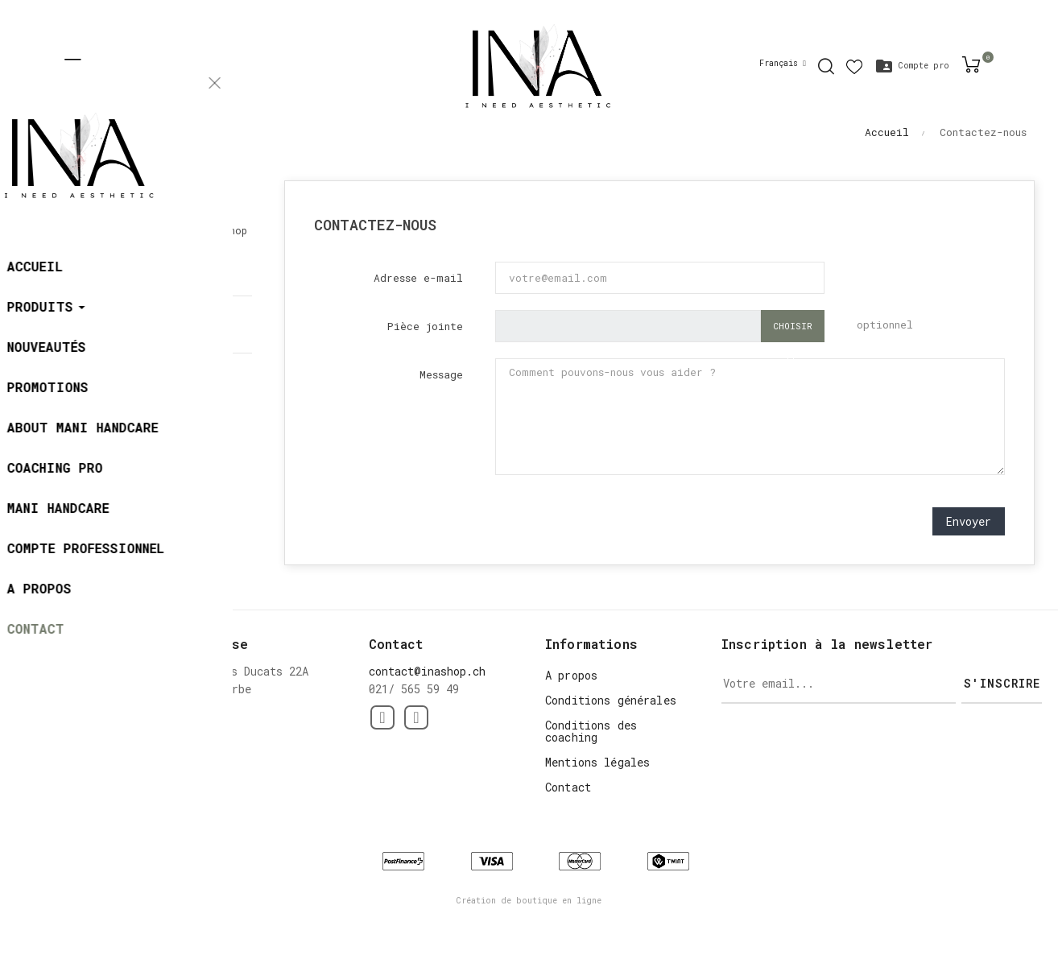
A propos (571, 675)
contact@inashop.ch (121, 392)
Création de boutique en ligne (529, 900)
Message (441, 374)
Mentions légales (597, 762)
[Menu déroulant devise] (782, 63)
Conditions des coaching (591, 731)
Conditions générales (610, 700)
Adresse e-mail (418, 278)
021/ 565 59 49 (107, 331)
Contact (568, 787)
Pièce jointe (425, 326)
